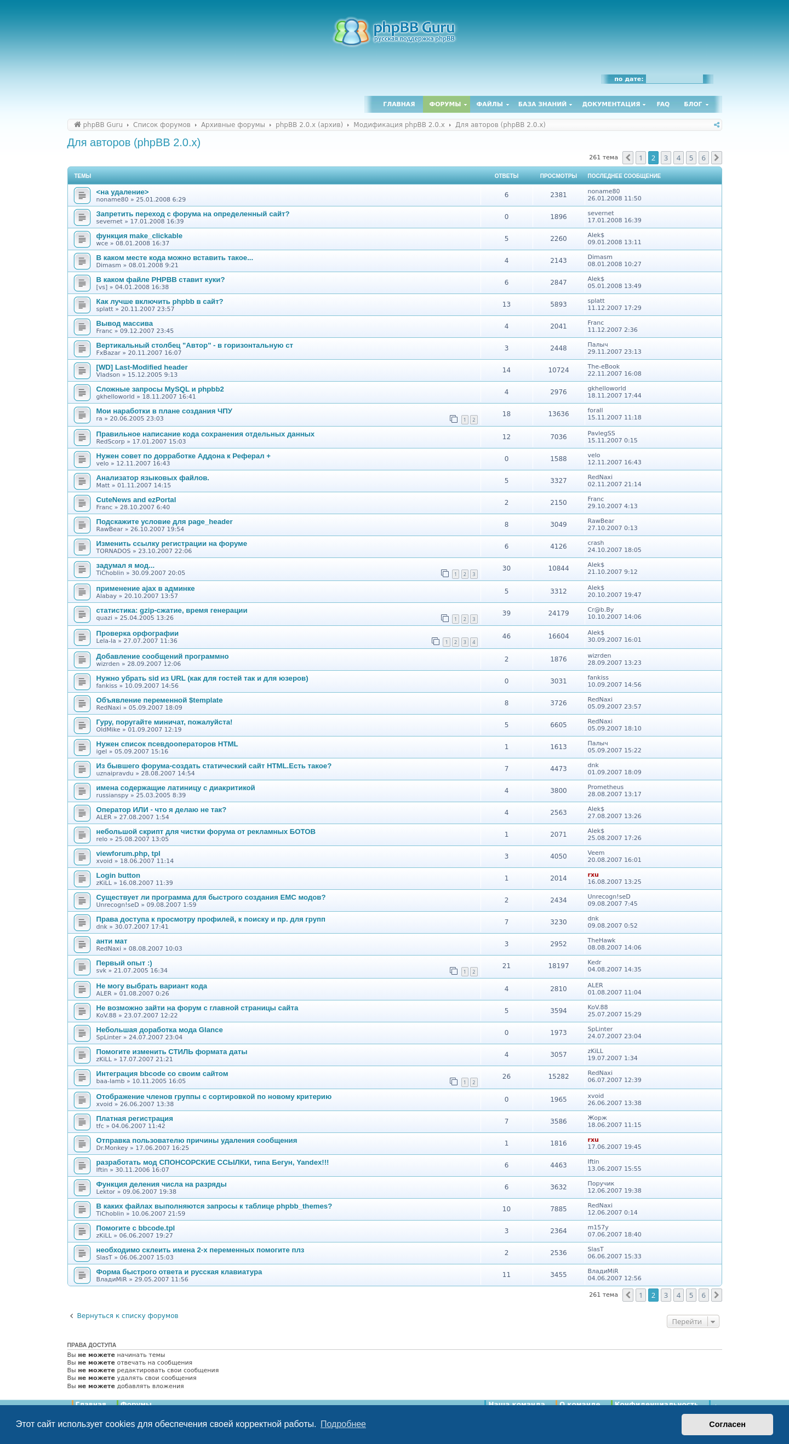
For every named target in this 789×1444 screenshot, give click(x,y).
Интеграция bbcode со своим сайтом (162, 1073)
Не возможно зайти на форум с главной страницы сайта (197, 1008)
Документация (611, 104)
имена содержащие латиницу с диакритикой (175, 788)
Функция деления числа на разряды (161, 1184)
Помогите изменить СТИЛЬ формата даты (172, 1052)
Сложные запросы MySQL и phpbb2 (160, 389)
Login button (118, 875)
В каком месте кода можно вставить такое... (175, 258)
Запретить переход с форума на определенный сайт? (193, 214)
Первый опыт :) (124, 963)
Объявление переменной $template (159, 700)
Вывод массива (124, 323)
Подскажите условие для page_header (164, 521)
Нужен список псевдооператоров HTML (167, 744)
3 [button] (666, 158)
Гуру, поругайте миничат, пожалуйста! (164, 722)
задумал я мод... (125, 565)
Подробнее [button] (343, 1424)
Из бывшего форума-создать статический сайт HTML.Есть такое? (214, 766)
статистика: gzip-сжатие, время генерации (172, 610)
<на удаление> (122, 192)
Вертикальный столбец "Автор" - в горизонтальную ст (194, 345)
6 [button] (704, 158)
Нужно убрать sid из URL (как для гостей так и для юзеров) (202, 678)
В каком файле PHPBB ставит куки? (160, 279)
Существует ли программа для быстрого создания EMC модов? (211, 897)
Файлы (490, 104)
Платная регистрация (134, 1118)
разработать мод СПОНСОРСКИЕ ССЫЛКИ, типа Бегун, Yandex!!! (212, 1162)
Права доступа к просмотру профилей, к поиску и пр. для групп (211, 919)
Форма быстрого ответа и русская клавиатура (179, 1272)
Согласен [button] (727, 1424)
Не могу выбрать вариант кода (152, 986)
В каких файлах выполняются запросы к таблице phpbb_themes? (214, 1206)
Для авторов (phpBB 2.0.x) (134, 142)
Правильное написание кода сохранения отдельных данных (205, 434)
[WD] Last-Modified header (142, 367)
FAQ (663, 104)
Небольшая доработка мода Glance (159, 1030)
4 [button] (679, 158)
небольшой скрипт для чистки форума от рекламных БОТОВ (206, 831)
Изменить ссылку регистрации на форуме (172, 543)
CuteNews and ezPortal (136, 500)
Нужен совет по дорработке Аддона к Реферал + (183, 456)
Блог (693, 104)
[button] (627, 157)
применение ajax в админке (145, 588)
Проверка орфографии (137, 633)
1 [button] (641, 158)
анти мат (112, 941)
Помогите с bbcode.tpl (135, 1228)
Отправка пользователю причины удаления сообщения (197, 1140)
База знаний (542, 104)
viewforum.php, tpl (128, 853)
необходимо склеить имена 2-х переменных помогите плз (200, 1250)
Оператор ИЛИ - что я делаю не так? (161, 810)
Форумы (445, 104)
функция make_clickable (139, 236)
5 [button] (691, 158)
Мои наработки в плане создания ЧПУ (164, 411)
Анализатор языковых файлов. (152, 478)
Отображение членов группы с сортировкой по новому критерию (214, 1096)
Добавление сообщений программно (162, 656)
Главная (399, 104)
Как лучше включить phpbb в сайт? (160, 301)
